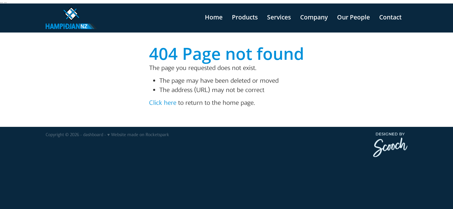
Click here (162, 103)
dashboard (93, 135)
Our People (353, 17)
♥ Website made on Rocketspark (138, 135)
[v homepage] (82, 18)
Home (214, 17)
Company (314, 17)
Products (245, 17)
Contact (390, 17)
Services (279, 17)
